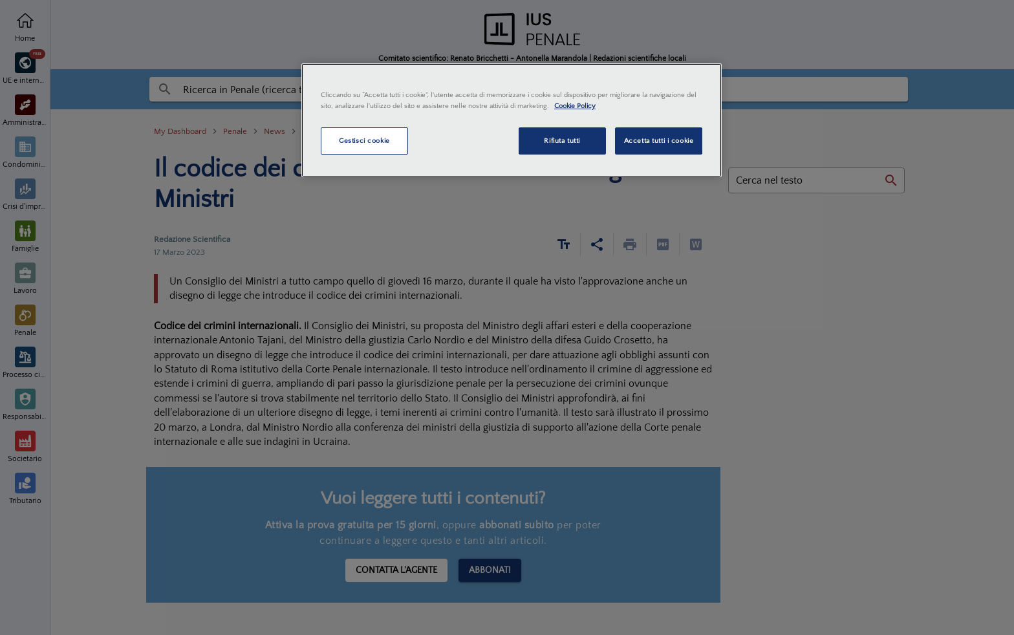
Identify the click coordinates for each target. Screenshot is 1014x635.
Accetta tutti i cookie (659, 140)
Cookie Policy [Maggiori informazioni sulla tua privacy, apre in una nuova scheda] (575, 106)
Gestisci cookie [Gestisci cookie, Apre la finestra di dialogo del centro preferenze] (364, 140)
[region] (511, 120)
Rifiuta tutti (561, 140)
